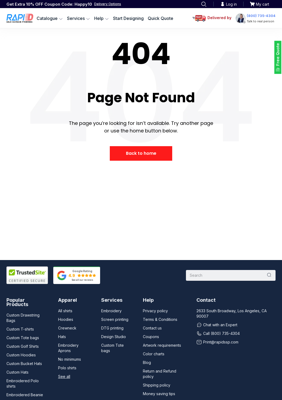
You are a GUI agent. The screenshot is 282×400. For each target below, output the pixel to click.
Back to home (141, 153)
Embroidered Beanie (24, 394)
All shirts (65, 310)
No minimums (69, 359)
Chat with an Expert (216, 325)
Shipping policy (156, 385)
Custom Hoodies (21, 355)
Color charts (153, 354)
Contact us (152, 328)
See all (64, 376)
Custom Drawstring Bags (23, 318)
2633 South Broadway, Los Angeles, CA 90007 (231, 313)
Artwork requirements (162, 345)
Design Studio (113, 336)
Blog (147, 362)
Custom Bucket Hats (24, 363)
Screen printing (114, 319)
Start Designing (128, 18)
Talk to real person (260, 21)
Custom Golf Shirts (22, 346)
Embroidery (111, 310)
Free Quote (277, 54)
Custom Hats (17, 372)
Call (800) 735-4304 (218, 333)
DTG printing (112, 328)
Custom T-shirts (20, 329)
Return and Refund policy (159, 374)
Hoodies (65, 319)
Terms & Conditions (160, 319)
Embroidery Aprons (68, 348)
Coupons (151, 336)
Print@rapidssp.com (217, 342)
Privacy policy (155, 310)
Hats (62, 336)
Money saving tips (159, 393)
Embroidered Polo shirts (22, 383)
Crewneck (67, 328)
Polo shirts (67, 368)
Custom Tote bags (22, 337)
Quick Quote (160, 18)
